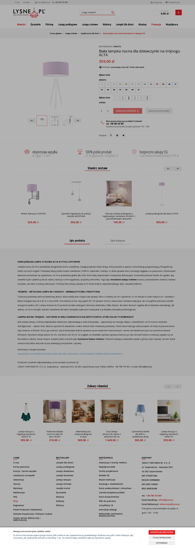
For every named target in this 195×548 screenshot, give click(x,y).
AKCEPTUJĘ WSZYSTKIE (161, 532)
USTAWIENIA (162, 543)
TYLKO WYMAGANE (162, 538)
